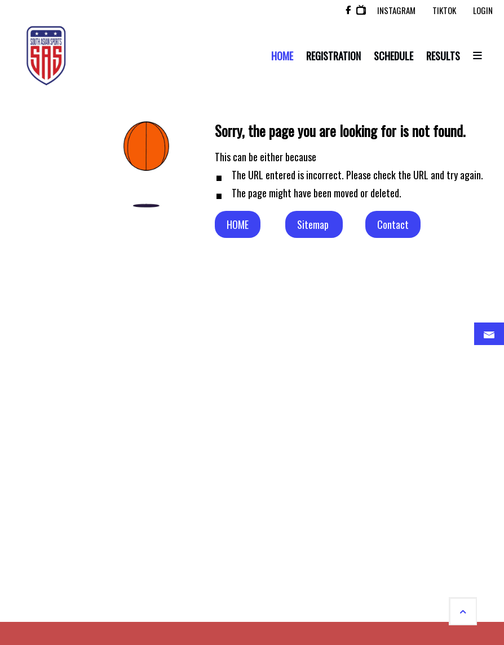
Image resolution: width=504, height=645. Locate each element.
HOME (238, 224)
